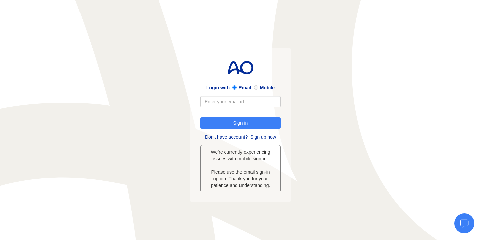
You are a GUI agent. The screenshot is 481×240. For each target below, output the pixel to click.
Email (244, 87)
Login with (218, 87)
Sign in (240, 123)
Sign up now (263, 137)
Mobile (267, 87)
